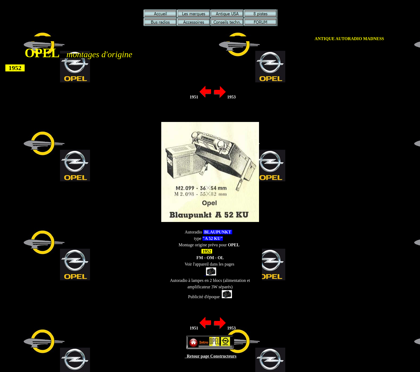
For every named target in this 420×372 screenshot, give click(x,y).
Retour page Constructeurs (210, 356)
